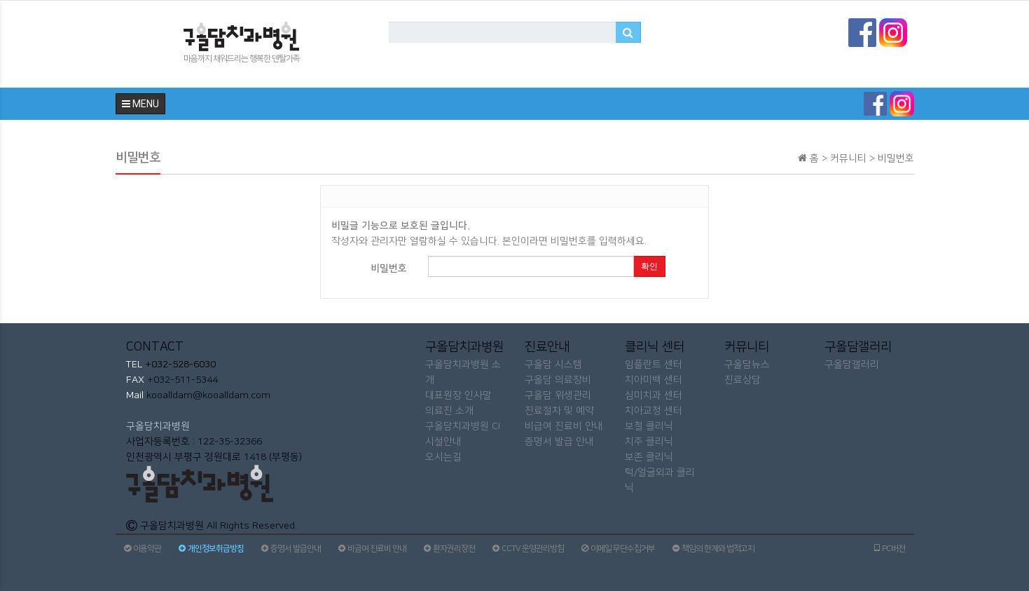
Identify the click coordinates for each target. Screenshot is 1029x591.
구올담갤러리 (851, 364)
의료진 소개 (449, 410)
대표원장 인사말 (458, 395)
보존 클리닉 (649, 457)
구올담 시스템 (553, 364)
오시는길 (443, 457)
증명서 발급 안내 (559, 441)
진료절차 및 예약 (559, 410)
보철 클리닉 (649, 426)
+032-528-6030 (179, 364)
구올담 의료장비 (558, 380)
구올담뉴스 (747, 364)
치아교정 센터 (653, 410)
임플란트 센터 (653, 364)
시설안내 (443, 441)
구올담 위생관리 (558, 395)
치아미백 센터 (653, 380)
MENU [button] (140, 103)
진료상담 (742, 380)
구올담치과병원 (158, 426)
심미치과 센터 (653, 395)
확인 (649, 266)
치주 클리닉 (649, 441)
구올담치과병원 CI (462, 426)
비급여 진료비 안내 (564, 426)
